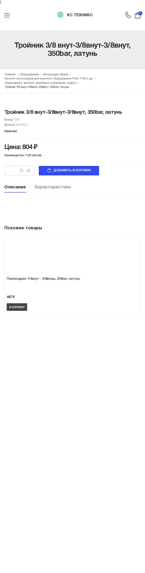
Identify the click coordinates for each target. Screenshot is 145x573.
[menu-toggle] (6, 15)
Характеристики (52, 187)
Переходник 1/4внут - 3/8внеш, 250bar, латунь (43, 278)
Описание (15, 187)
